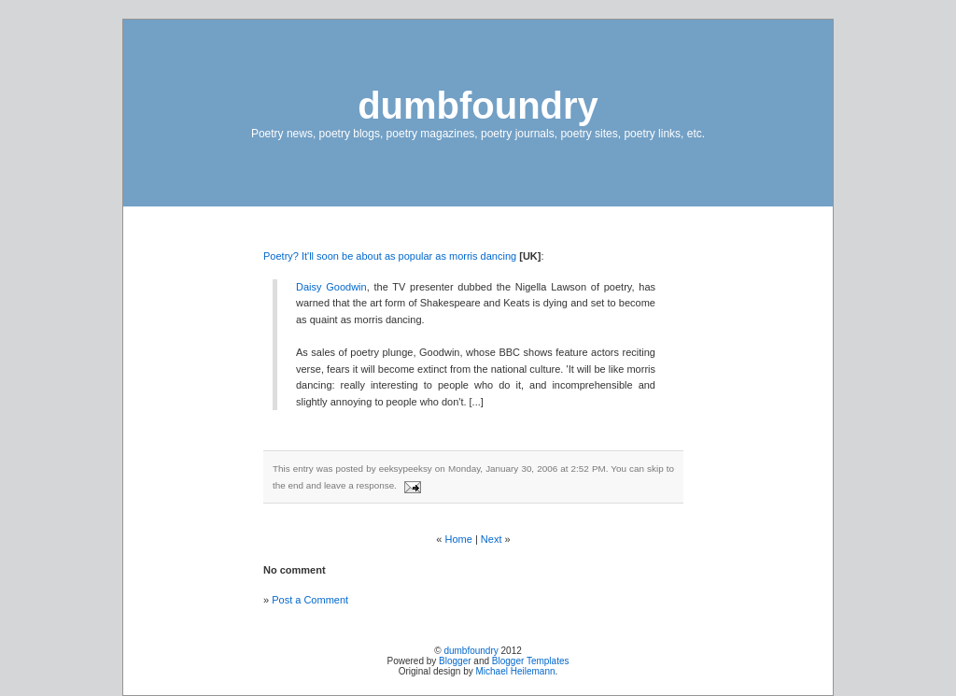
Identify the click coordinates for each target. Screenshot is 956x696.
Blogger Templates (530, 661)
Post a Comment (310, 599)
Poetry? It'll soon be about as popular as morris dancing (389, 256)
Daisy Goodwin (331, 286)
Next (491, 539)
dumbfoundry (478, 105)
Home (458, 539)
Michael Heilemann (515, 671)
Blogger (455, 661)
